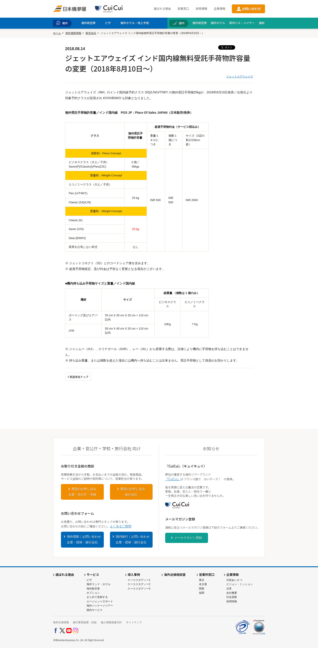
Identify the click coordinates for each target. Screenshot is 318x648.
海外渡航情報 (73, 33)
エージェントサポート (100, 601)
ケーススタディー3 (139, 588)
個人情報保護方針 (111, 622)
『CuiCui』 (172, 479)
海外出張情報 (61, 622)
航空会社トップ (79, 377)
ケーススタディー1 (139, 580)
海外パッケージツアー (100, 605)
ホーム (57, 33)
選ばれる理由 (162, 8)
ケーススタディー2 (139, 584)
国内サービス (94, 610)
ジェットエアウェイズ (239, 76)
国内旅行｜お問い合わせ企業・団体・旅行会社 (133, 539)
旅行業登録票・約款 (85, 622)
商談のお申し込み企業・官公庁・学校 (82, 491)
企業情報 (219, 8)
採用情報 (201, 8)
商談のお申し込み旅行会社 (132, 491)
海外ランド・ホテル (98, 584)
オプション (93, 592)
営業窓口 (183, 8)
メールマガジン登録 (188, 537)
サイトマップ (134, 622)
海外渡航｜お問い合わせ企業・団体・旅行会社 (84, 539)
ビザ (89, 580)
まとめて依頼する (97, 597)
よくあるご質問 (120, 526)
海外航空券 (93, 588)
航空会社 (91, 33)
